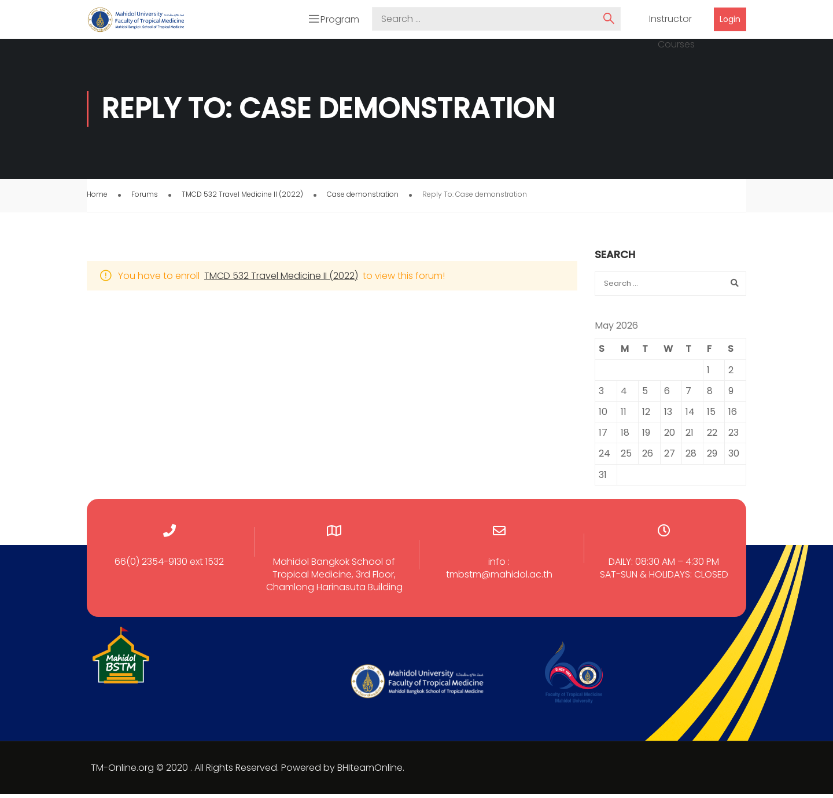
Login (730, 21)
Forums (144, 198)
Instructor (670, 21)
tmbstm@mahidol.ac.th (499, 578)
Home (97, 198)
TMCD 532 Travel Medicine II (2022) (242, 198)
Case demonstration (363, 198)
